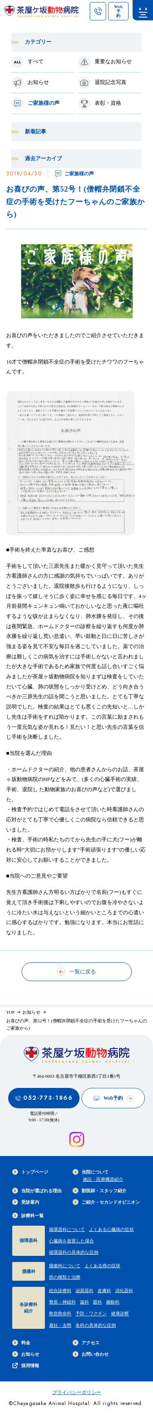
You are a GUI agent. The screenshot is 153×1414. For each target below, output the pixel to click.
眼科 (97, 1301)
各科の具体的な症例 (95, 1325)
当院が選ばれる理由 (37, 1190)
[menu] (143, 10)
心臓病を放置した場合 (71, 1240)
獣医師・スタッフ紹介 (99, 1190)
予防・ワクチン (91, 1313)
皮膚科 (104, 1290)
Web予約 (113, 1098)
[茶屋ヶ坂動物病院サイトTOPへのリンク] (41, 13)
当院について (91, 1172)
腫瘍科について (64, 1265)
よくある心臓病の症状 (111, 1229)
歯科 (84, 1301)
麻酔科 (113, 1301)
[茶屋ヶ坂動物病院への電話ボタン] (98, 11)
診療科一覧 (28, 1215)
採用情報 (25, 1365)
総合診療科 (60, 1290)
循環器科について (67, 1229)
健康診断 (120, 1313)
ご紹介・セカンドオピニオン (106, 1202)
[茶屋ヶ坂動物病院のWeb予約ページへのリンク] (118, 11)
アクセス (86, 1343)
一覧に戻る (76, 972)
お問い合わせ (91, 1354)
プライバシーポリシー (76, 1392)
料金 (21, 1343)
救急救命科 (60, 1313)
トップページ (30, 1172)
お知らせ (25, 1354)
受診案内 (25, 1202)
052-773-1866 (44, 1097)
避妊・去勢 (60, 1325)
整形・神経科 (62, 1301)
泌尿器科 (84, 1290)
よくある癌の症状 (102, 1265)
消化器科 (124, 1290)
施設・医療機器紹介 (103, 1179)
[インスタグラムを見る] (77, 1140)
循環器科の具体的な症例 (73, 1252)
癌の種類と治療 (64, 1277)
